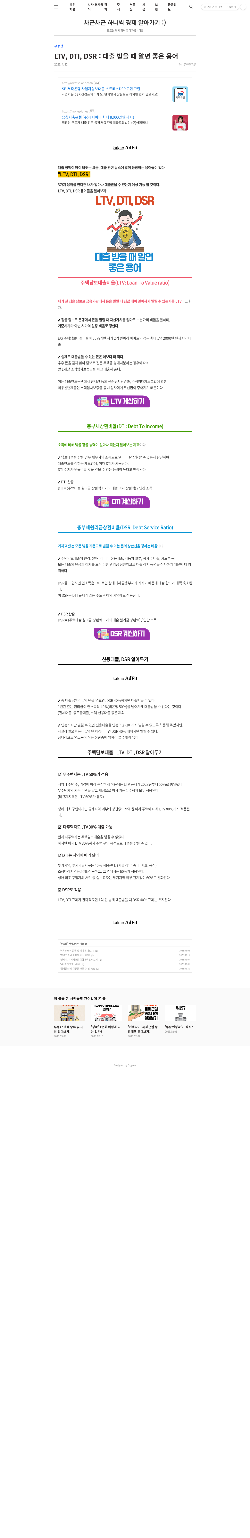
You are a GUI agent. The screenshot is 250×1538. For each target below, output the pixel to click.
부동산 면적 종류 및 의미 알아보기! (77, 1418)
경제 (105, 7)
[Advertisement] (125, 188)
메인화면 (72, 7)
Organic (132, 1533)
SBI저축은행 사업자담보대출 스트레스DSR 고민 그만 (101, 88)
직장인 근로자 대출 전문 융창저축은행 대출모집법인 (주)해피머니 (105, 122)
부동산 (58, 45)
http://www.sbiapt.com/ (77, 83)
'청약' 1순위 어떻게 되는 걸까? (75, 1423)
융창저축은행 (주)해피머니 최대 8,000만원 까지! (98, 117)
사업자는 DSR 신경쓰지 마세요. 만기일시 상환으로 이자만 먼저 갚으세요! (110, 94)
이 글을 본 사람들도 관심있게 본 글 (79, 1466)
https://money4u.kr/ (75, 111)
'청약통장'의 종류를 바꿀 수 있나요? (77, 1436)
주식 (118, 7)
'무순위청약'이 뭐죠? (70, 1432)
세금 (143, 7)
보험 (156, 7)
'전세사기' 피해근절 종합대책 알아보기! (79, 1427)
